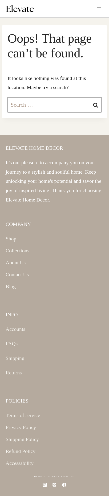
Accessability (20, 463)
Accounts (15, 329)
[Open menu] (98, 8)
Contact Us (17, 274)
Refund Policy (21, 451)
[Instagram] (44, 485)
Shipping (15, 358)
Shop (11, 239)
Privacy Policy (21, 427)
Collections (17, 251)
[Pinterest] (54, 485)
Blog (11, 286)
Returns (14, 373)
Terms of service (23, 415)
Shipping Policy (22, 439)
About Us (16, 262)
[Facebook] (64, 485)
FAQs (12, 344)
